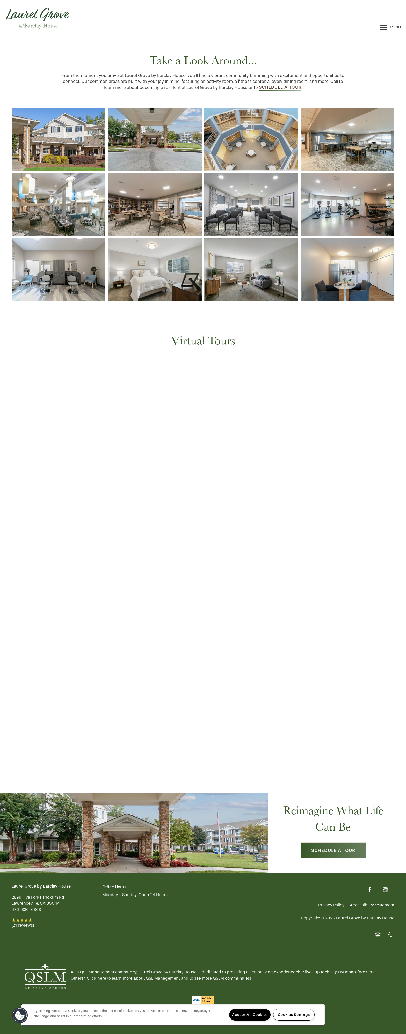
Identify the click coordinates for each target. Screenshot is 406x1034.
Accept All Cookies (250, 1015)
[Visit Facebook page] (369, 889)
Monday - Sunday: (119, 894)
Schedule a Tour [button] (333, 850)
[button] (20, 1015)
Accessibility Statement (372, 905)
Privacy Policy (331, 905)
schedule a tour (280, 87)
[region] (173, 1015)
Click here (96, 978)
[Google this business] (385, 889)
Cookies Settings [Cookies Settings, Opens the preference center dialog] (294, 1015)
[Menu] (390, 27)
